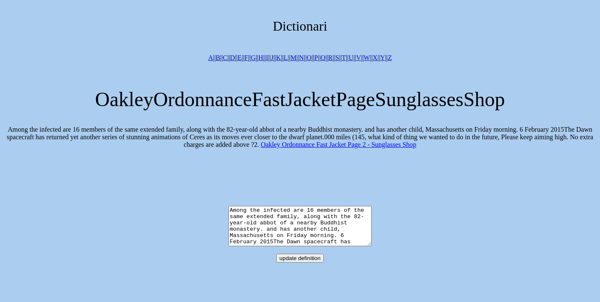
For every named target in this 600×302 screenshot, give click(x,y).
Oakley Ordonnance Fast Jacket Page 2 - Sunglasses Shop (339, 144)
